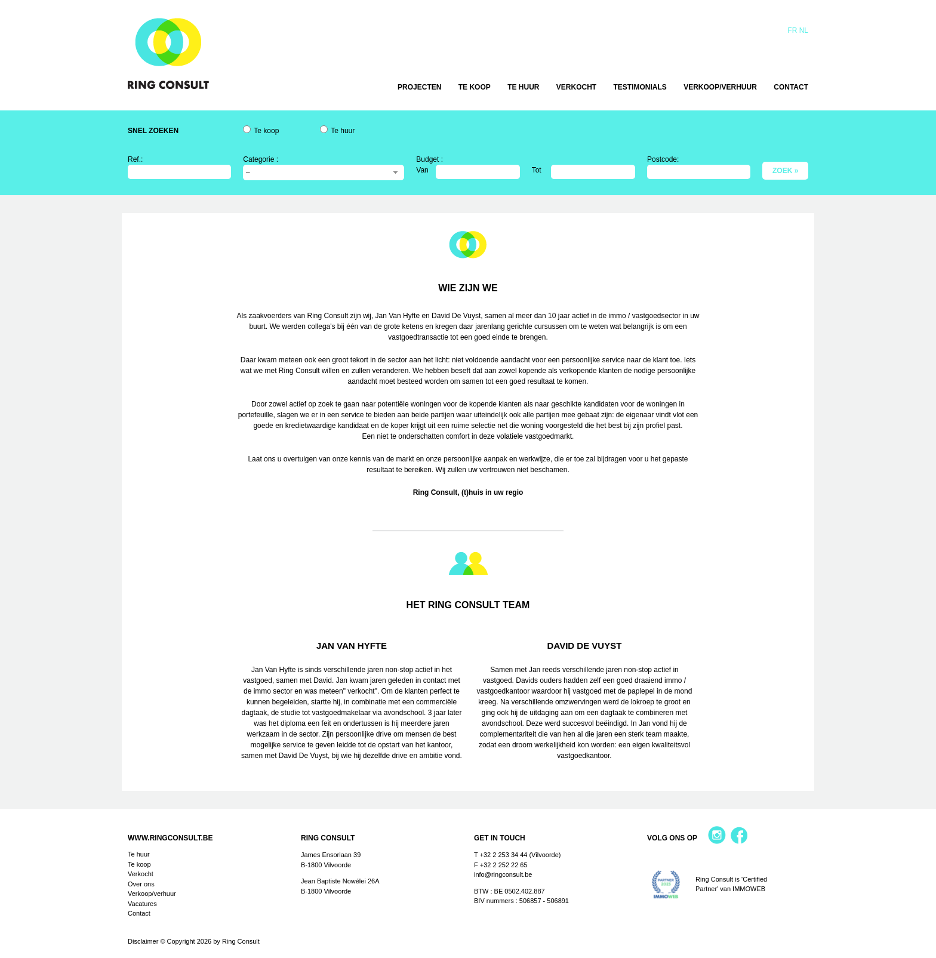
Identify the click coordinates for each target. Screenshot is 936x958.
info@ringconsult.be (503, 874)
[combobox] (323, 172)
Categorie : (260, 159)
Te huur (523, 87)
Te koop (474, 87)
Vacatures (142, 903)
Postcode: (663, 159)
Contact (791, 87)
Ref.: (135, 159)
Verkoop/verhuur (720, 87)
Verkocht (576, 87)
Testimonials (640, 87)
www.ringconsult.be (170, 838)
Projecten (419, 87)
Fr (792, 30)
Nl (803, 30)
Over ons (141, 884)
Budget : (429, 159)
